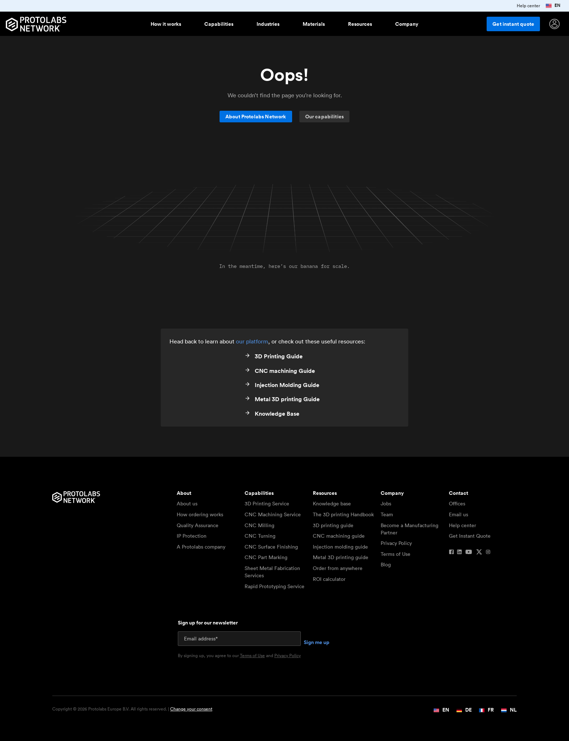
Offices (457, 503)
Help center (462, 525)
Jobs (386, 503)
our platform (252, 341)
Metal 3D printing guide (340, 557)
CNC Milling (259, 525)
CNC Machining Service (273, 514)
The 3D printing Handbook (343, 514)
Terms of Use (395, 554)
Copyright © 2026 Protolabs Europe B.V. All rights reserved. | (132, 709)
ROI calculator (329, 579)
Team (387, 514)
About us (187, 503)
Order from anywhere (338, 568)
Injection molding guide (340, 546)
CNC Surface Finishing (271, 546)
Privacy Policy (396, 543)
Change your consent (191, 709)
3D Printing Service (267, 503)
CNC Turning (260, 536)
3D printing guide (333, 525)
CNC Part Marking (266, 557)
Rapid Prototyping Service (274, 586)
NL (509, 709)
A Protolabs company (201, 546)
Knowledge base (332, 503)
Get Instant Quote (470, 536)
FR (486, 709)
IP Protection (191, 536)
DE (464, 709)
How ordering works (200, 514)
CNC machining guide (339, 536)
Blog (386, 564)
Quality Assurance (197, 525)
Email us (458, 514)
